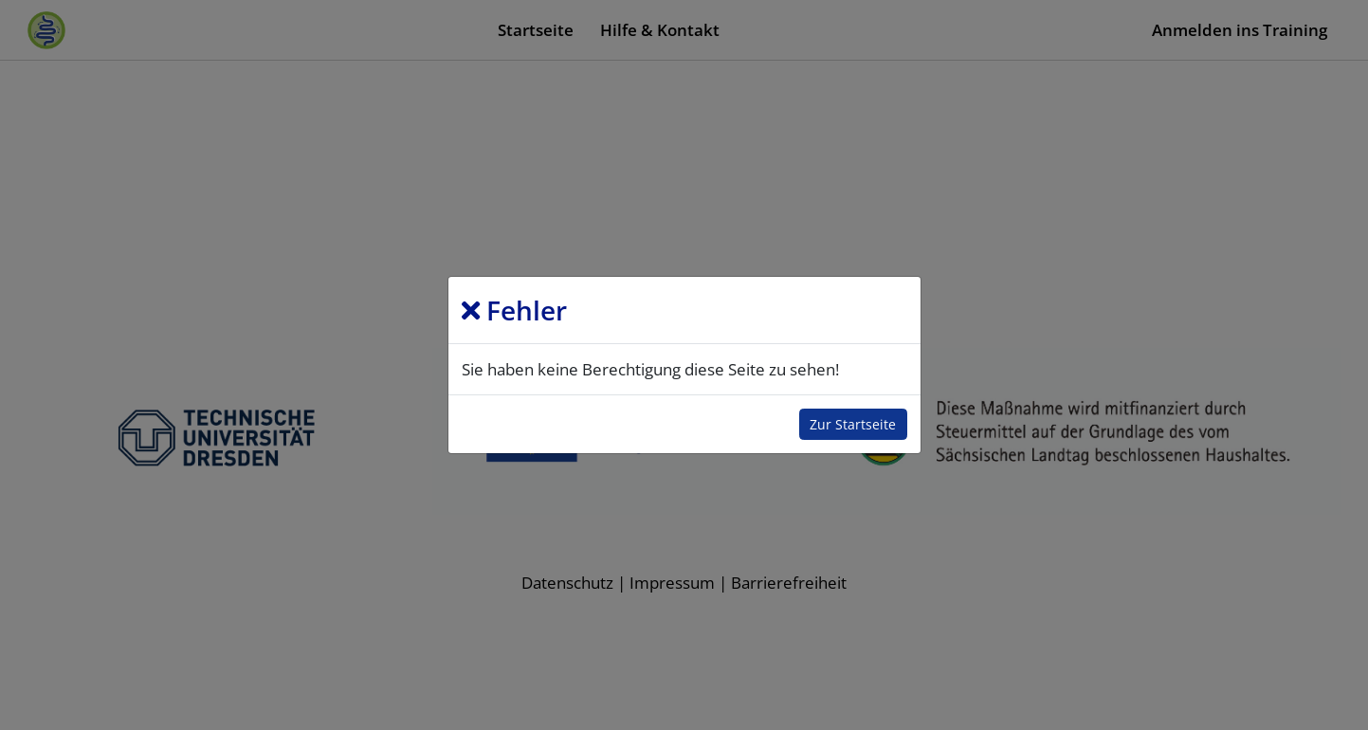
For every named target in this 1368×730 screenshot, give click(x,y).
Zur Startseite (853, 424)
